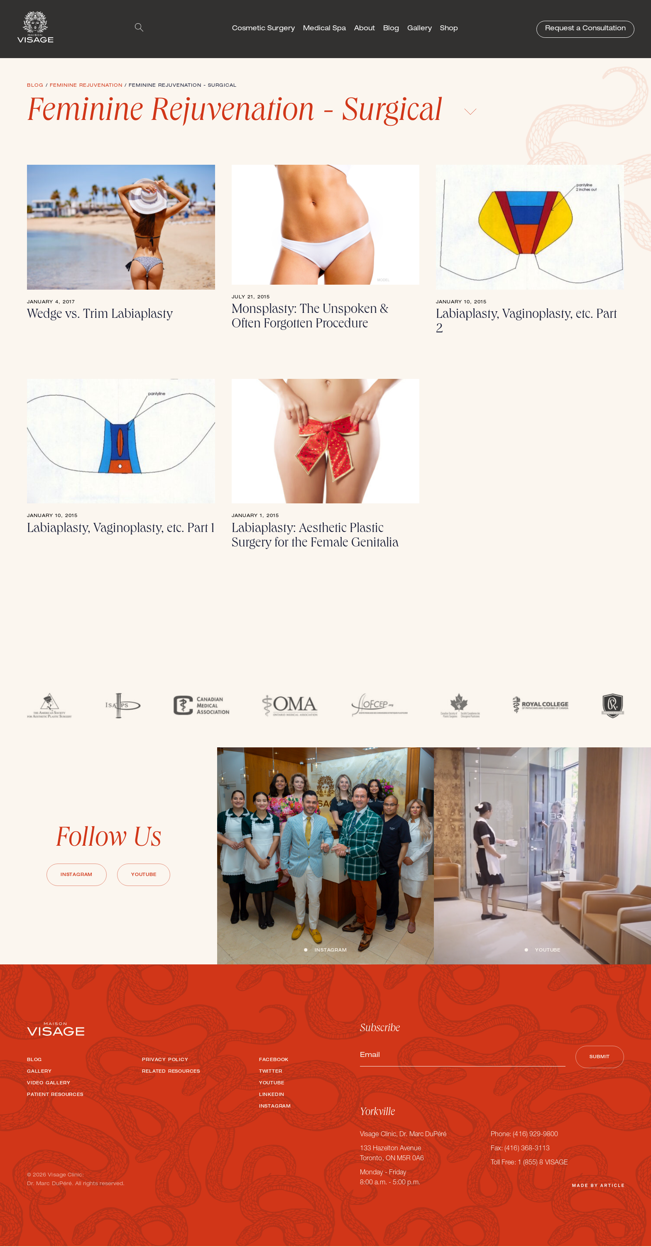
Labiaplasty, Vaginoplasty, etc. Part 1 (120, 529)
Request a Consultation (585, 29)
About (364, 29)
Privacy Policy (165, 1060)
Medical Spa (324, 29)
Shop (449, 29)
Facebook (274, 1060)
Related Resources (171, 1072)
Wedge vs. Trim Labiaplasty (100, 315)
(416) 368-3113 (527, 1150)
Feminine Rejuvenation (86, 85)
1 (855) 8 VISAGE (543, 1164)
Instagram (76, 875)
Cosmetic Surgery (263, 29)
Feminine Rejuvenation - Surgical (252, 113)
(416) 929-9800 (535, 1135)
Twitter (270, 1072)
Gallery (419, 29)
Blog (391, 29)
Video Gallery (48, 1083)
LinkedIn (271, 1095)
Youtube (144, 875)
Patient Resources (55, 1095)
